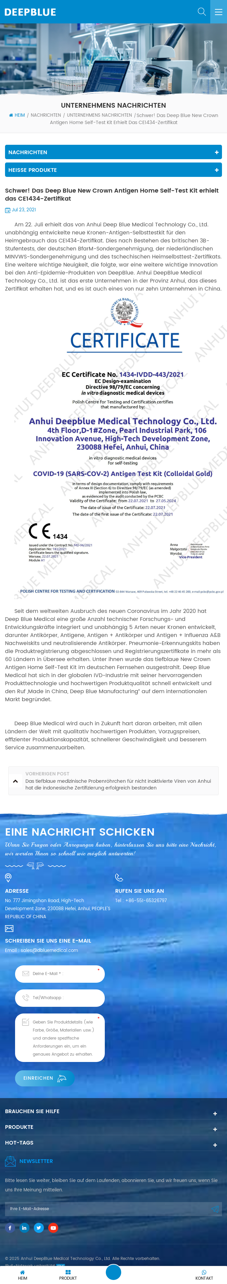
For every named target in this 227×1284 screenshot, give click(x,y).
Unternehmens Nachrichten (99, 115)
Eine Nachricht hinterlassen (113, 1272)
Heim (17, 115)
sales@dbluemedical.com (49, 950)
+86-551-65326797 (146, 900)
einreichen (44, 1078)
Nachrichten (46, 115)
